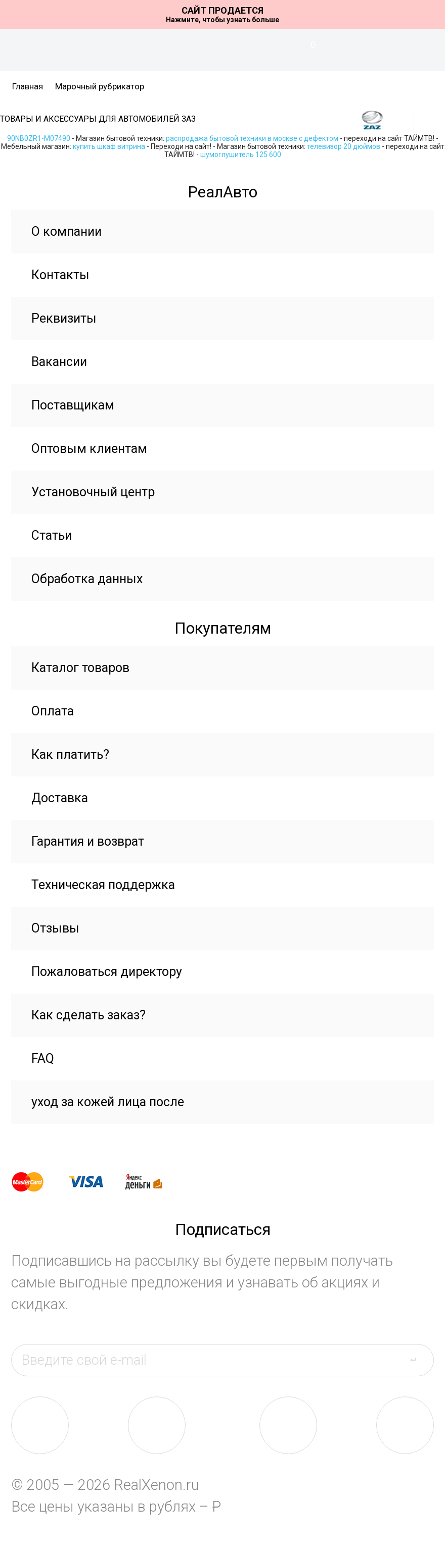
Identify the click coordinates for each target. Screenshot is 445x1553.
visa (93, 1182)
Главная (27, 86)
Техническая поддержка (103, 884)
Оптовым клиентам (89, 448)
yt (405, 1425)
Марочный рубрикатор (99, 86)
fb (157, 1425)
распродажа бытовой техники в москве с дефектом (252, 138)
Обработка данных (87, 579)
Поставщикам (72, 405)
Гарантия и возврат (87, 841)
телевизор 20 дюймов (343, 146)
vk (40, 1425)
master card (36, 1182)
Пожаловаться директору (106, 971)
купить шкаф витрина (109, 146)
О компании (66, 231)
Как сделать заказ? (88, 1015)
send (419, 1359)
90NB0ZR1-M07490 (38, 138)
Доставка (59, 798)
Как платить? (70, 754)
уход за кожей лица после (107, 1102)
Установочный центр (93, 492)
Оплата (52, 711)
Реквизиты (64, 318)
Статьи (51, 535)
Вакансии (59, 361)
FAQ (42, 1058)
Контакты (60, 275)
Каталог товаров (80, 667)
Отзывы (55, 928)
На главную (222, 50)
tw (288, 1425)
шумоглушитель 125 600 (240, 154)
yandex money (150, 1182)
